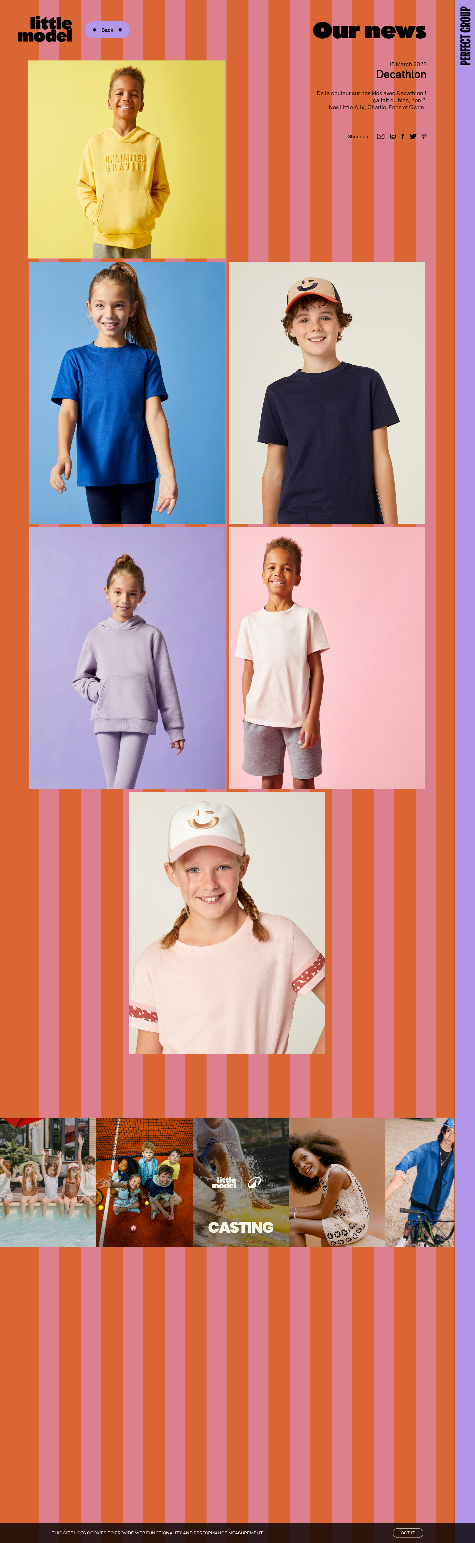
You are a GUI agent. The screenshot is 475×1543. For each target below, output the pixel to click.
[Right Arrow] (445, 1182)
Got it (408, 1533)
